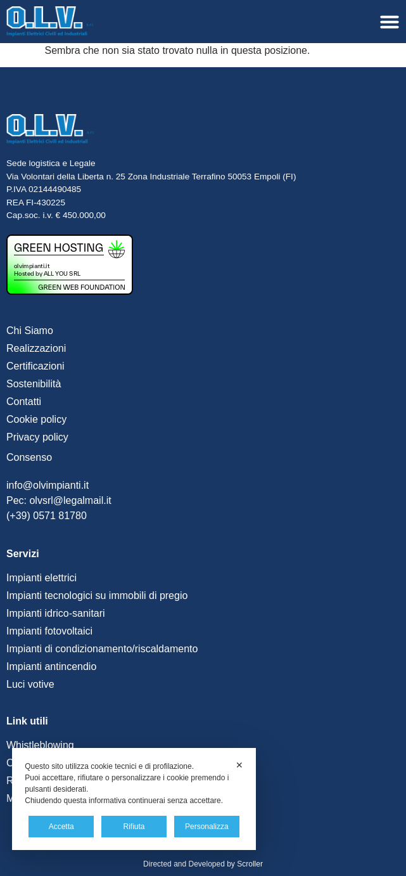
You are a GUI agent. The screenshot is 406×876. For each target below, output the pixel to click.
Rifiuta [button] (133, 826)
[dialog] (134, 799)
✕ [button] (239, 765)
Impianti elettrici (41, 577)
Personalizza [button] (207, 826)
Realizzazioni (36, 348)
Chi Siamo (29, 330)
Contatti (23, 401)
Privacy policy (37, 437)
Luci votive (30, 684)
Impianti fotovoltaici (49, 631)
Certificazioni (35, 366)
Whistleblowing (40, 745)
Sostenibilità (33, 383)
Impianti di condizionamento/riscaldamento (102, 648)
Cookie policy (36, 419)
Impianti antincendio (51, 666)
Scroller (250, 864)
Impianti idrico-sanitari (55, 613)
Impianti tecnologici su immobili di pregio (96, 595)
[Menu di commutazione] (389, 21)
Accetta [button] (61, 826)
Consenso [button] (29, 457)
